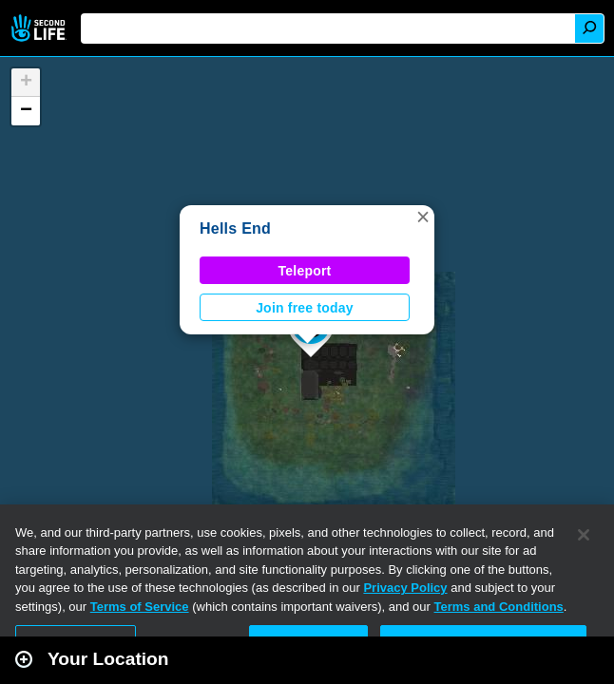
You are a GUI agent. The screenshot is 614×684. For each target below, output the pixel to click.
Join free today (305, 307)
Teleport (305, 270)
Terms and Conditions (499, 606)
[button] (423, 216)
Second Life (40, 28)
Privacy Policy (405, 587)
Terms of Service (139, 606)
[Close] (583, 535)
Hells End (235, 228)
